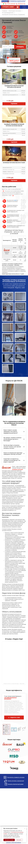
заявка (15, 200)
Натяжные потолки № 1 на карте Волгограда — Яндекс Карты (14, 683)
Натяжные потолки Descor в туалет (14, 162)
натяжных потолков (17, 469)
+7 (20, 3)
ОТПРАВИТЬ (20, 47)
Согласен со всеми (9, 840)
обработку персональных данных (17, 52)
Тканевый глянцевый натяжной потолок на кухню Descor (14, 125)
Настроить (18, 840)
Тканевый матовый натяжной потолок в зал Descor (14, 86)
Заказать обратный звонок (13, 842)
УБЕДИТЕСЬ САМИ (14, 717)
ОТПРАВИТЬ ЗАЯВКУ (8, 7)
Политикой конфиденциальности (16, 50)
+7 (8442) (10, 3)
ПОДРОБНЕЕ (14, 103)
